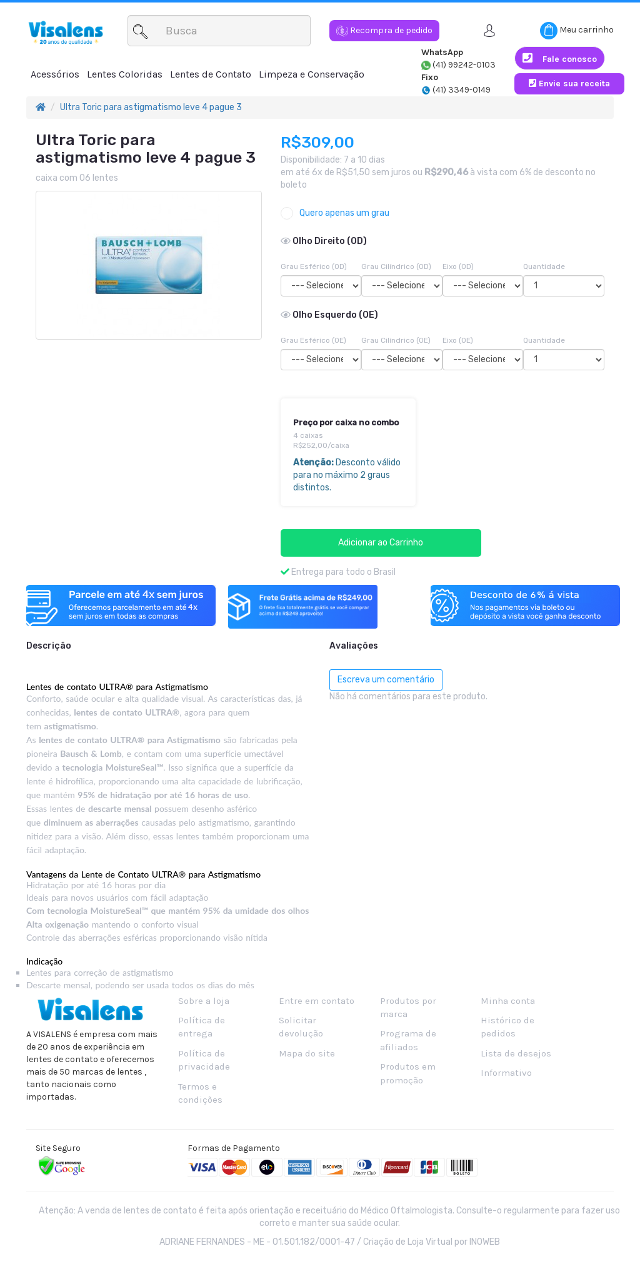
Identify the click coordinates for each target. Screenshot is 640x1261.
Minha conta (508, 1000)
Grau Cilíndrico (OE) (396, 340)
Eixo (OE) (457, 340)
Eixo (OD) (458, 266)
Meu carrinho (577, 30)
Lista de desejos (516, 1053)
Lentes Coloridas (124, 74)
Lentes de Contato (210, 74)
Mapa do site (307, 1053)
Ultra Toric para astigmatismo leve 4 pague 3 (151, 107)
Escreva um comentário (386, 679)
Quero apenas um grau (335, 213)
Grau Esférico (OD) (314, 266)
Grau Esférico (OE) (313, 340)
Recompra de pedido (384, 30)
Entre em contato (316, 1000)
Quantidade (544, 266)
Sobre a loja (203, 1000)
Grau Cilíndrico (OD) (396, 266)
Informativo (506, 1072)
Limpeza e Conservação (311, 74)
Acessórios (55, 74)
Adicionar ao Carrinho (380, 542)
